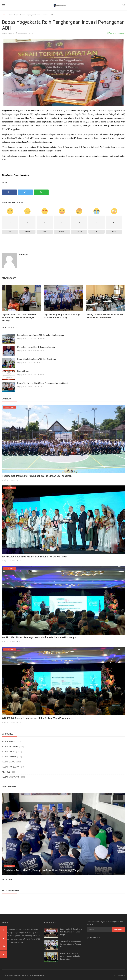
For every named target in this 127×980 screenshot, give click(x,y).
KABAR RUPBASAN (10, 766)
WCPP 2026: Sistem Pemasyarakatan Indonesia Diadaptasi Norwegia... (39, 637)
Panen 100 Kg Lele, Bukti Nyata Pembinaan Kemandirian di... (43, 383)
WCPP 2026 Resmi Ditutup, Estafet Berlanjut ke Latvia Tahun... (35, 556)
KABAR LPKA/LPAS (10, 777)
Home (4, 15)
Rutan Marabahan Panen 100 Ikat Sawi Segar (36, 359)
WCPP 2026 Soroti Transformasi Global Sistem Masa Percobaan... (37, 718)
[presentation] (115, 797)
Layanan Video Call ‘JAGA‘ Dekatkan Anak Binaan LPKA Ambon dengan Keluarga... (19, 317)
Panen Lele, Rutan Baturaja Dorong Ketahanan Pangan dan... (70, 944)
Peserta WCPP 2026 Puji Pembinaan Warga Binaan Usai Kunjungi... (37, 476)
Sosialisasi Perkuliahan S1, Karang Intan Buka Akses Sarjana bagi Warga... (42, 870)
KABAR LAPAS (8, 751)
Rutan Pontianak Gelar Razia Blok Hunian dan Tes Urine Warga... (71, 932)
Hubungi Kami (119, 975)
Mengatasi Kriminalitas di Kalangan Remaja (36, 347)
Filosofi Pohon (23, 371)
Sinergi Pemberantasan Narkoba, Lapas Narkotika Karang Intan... (70, 956)
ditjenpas (23, 254)
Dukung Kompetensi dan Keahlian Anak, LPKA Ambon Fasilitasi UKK (105, 316)
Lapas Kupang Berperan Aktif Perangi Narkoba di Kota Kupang (62, 316)
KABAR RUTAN (9, 756)
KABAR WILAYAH (10, 746)
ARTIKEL (6, 771)
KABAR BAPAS (8, 33)
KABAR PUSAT (8, 741)
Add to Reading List (115, 33)
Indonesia (94, 937)
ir (2, 480)
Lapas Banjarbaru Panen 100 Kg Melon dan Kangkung (40, 335)
